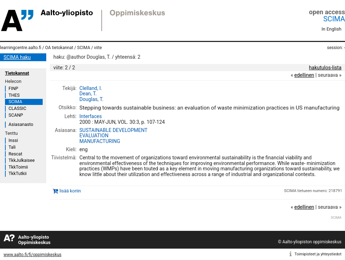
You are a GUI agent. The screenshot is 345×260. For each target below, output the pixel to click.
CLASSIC (17, 108)
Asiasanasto (21, 124)
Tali (12, 147)
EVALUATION (93, 135)
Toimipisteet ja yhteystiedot (317, 254)
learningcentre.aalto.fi (20, 47)
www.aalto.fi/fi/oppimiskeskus (33, 254)
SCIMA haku (17, 57)
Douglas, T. (91, 99)
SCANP (16, 115)
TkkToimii (18, 167)
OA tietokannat (59, 47)
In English (331, 29)
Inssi (13, 140)
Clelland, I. (90, 88)
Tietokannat (17, 73)
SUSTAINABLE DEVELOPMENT (113, 130)
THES (14, 95)
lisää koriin (70, 190)
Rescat (15, 153)
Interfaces (90, 116)
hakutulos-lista (325, 67)
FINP (13, 88)
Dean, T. (87, 93)
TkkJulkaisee (21, 160)
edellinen (304, 75)
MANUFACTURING (99, 141)
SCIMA (334, 19)
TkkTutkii (18, 173)
